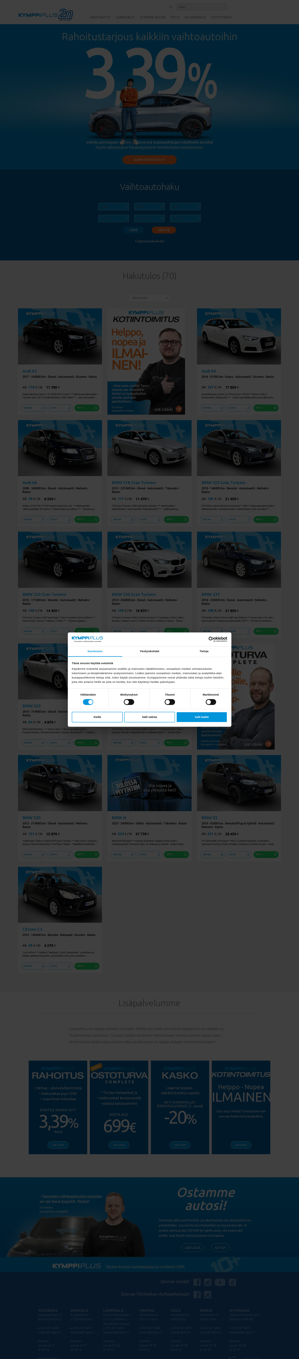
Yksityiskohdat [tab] (149, 651)
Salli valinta (149, 717)
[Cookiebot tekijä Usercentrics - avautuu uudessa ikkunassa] (211, 639)
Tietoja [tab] (204, 651)
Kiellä (97, 717)
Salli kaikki (202, 717)
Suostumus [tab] (95, 651)
